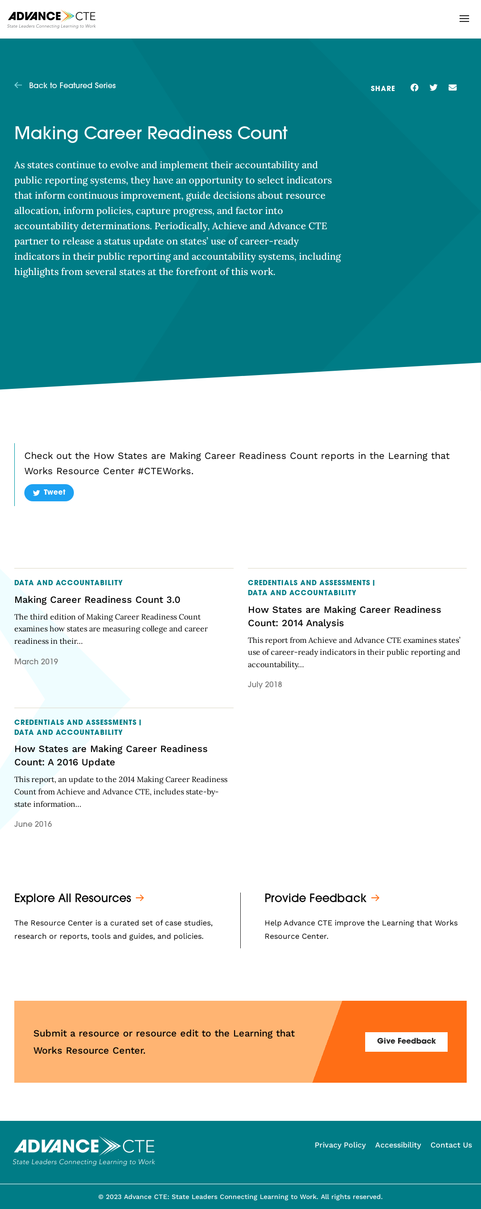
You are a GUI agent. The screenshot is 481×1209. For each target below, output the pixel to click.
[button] (464, 18)
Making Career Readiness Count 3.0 (97, 599)
